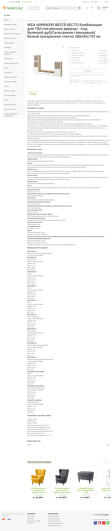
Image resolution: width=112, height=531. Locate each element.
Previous (104, 462)
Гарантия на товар (54, 521)
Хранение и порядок (10, 24)
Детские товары (9, 90)
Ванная (6, 68)
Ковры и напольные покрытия (10, 53)
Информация (53, 513)
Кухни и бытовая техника (12, 33)
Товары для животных (11, 63)
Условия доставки (54, 518)
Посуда (6, 86)
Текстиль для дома (10, 81)
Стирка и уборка (9, 43)
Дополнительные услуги (55, 523)
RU (108, 2)
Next (107, 462)
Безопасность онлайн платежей (34, 521)
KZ (106, 2)
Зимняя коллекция (10, 104)
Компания (31, 513)
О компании (31, 516)
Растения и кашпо (9, 109)
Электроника (8, 58)
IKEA (8, 15)
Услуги (6, 100)
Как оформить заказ (54, 525)
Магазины (30, 518)
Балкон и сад (8, 72)
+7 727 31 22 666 (15, 1)
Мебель (6, 20)
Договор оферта (53, 516)
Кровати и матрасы (10, 38)
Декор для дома (9, 29)
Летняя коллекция (10, 95)
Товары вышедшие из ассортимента (11, 114)
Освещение (7, 47)
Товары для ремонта (11, 77)
